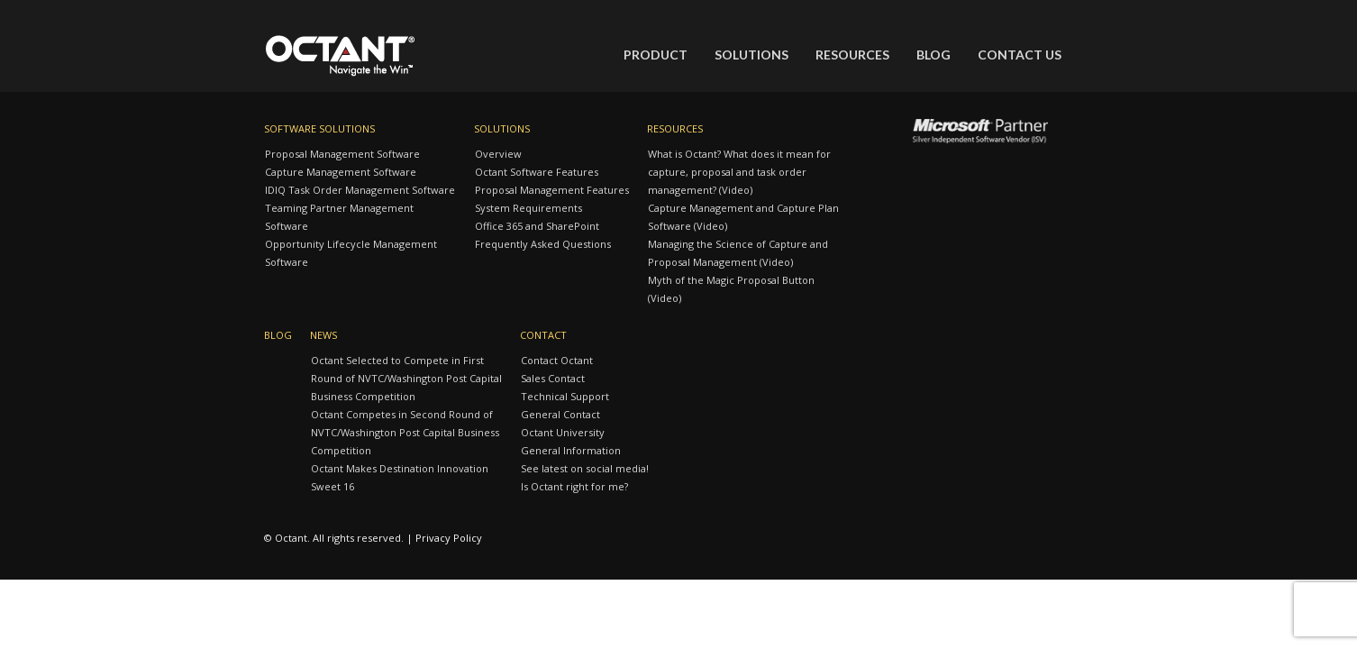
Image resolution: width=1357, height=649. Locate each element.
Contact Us (1019, 54)
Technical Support (565, 396)
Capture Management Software (340, 171)
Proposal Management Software (342, 153)
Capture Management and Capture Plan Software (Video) (743, 217)
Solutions (751, 54)
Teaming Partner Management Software (339, 217)
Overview (498, 153)
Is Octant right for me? (574, 486)
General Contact (560, 414)
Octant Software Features (536, 171)
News (323, 335)
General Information (571, 450)
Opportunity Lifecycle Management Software (351, 253)
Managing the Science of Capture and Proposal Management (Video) (738, 253)
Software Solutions (319, 128)
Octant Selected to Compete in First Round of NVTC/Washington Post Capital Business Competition (406, 378)
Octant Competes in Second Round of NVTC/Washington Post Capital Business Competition (405, 432)
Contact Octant (557, 360)
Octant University (563, 432)
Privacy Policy (448, 537)
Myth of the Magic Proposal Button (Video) (731, 289)
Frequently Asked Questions (543, 244)
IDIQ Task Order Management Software (360, 190)
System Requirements (528, 208)
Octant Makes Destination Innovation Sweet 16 (399, 477)
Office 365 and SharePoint (537, 226)
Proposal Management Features (552, 190)
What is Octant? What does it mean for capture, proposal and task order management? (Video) (739, 172)
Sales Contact (553, 378)
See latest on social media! (585, 468)
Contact (543, 335)
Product (656, 54)
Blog (933, 54)
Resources (852, 54)
